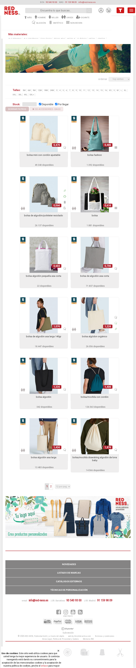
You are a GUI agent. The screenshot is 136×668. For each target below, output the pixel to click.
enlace (44, 666)
